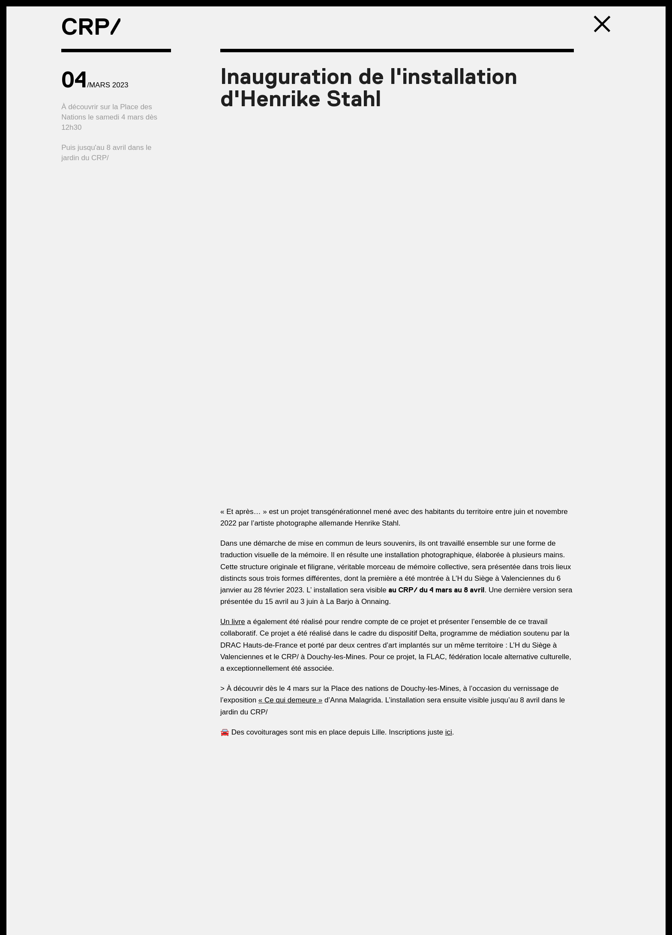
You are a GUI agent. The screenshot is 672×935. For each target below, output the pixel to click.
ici (448, 732)
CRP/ (91, 26)
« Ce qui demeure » (290, 700)
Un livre (232, 622)
